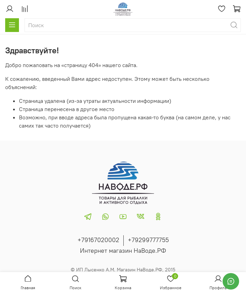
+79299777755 (148, 240)
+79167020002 (98, 240)
